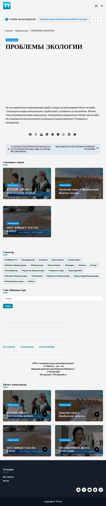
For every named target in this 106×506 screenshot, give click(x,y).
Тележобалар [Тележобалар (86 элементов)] (11, 270)
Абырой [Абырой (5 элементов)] (43, 260)
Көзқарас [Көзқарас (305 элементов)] (70, 265)
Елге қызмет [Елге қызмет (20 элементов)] (58, 260)
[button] (99, 19)
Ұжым (6, 480)
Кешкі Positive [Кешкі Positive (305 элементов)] (55, 265)
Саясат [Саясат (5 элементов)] (83, 265)
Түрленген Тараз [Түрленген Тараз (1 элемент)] (57, 270)
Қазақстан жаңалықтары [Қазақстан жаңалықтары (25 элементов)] (59, 276)
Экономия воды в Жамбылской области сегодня (79, 191)
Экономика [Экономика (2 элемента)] (37, 276)
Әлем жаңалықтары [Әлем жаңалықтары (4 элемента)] (15, 281)
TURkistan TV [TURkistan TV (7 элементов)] (11, 260)
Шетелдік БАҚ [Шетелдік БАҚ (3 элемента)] (76, 270)
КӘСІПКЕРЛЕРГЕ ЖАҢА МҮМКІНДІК (74, 449)
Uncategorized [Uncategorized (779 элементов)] (29, 260)
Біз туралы (8, 477)
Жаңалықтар (12, 40)
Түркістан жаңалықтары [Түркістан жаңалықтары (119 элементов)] (33, 270)
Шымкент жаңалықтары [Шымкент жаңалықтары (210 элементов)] (16, 276)
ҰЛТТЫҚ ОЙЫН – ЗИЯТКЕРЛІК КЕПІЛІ (21, 191)
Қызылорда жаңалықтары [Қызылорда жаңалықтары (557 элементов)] (87, 276)
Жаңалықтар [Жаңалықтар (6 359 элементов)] (37, 265)
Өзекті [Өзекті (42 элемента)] (32, 281)
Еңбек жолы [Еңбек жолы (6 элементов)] (75, 260)
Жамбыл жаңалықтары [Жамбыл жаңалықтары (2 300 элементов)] (16, 265)
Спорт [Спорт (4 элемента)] (94, 265)
